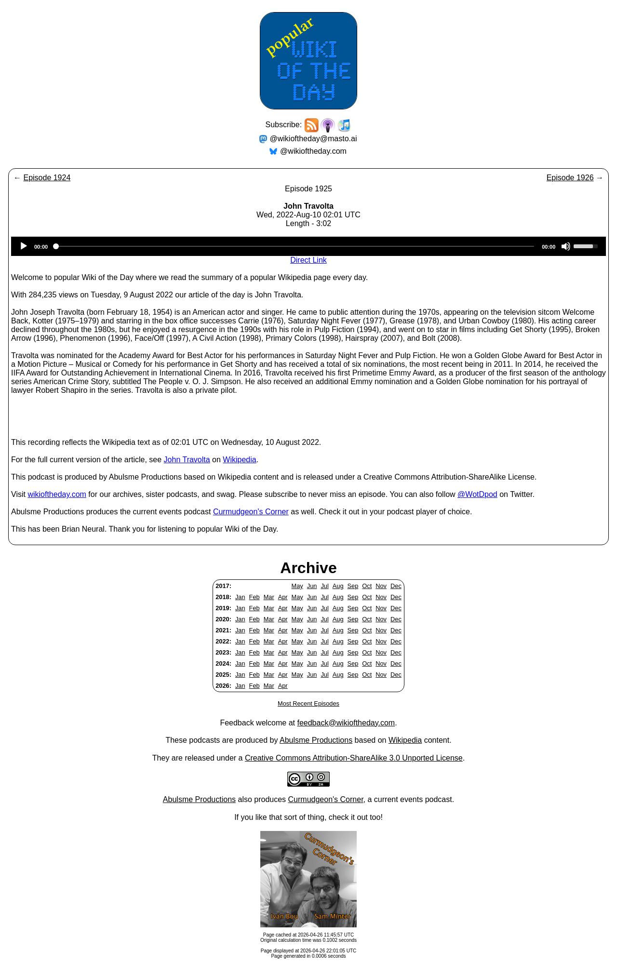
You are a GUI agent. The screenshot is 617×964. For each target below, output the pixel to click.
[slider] (294, 246)
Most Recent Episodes (308, 703)
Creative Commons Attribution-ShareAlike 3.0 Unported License (354, 758)
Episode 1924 (46, 178)
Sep (353, 585)
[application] (308, 246)
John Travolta (187, 459)
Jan (240, 597)
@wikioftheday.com (313, 151)
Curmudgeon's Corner (251, 512)
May (297, 585)
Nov (381, 585)
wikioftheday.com (56, 494)
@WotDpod (477, 494)
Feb (254, 597)
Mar (269, 597)
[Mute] (566, 246)
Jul (324, 585)
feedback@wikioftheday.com (346, 723)
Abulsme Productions (316, 740)
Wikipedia (239, 459)
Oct (367, 585)
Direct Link (308, 260)
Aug (338, 585)
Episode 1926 (570, 178)
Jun (312, 585)
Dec (396, 585)
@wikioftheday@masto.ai (313, 138)
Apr (283, 597)
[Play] (23, 246)
